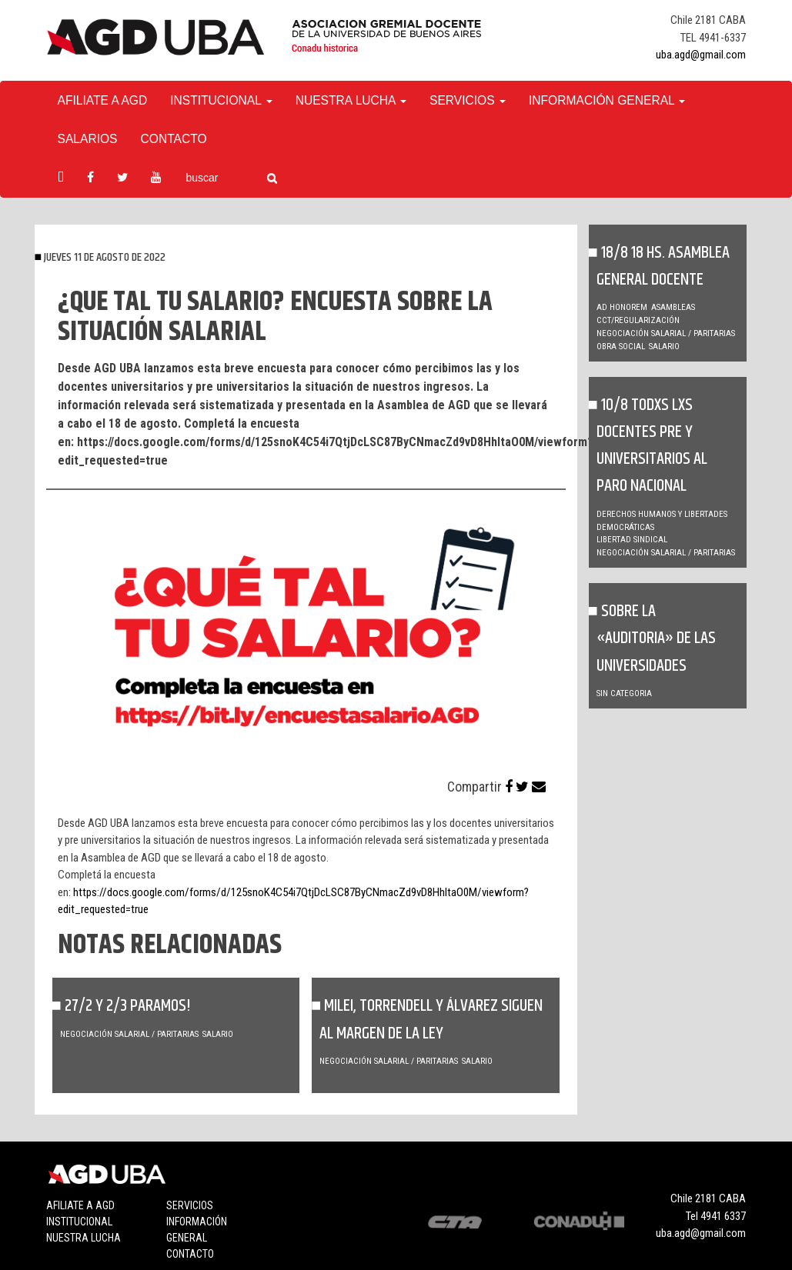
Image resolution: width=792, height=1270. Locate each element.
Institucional (79, 1221)
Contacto (174, 138)
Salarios (88, 138)
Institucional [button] (221, 100)
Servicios (189, 1205)
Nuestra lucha (83, 1238)
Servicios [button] (467, 100)
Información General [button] (607, 100)
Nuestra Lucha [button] (351, 100)
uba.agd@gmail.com (701, 55)
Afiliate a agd (103, 100)
